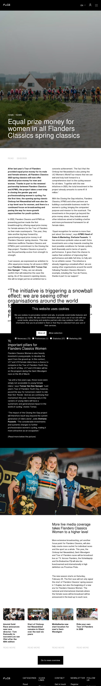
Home (11, 115)
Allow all (41, 333)
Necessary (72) (23, 339)
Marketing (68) (74, 339)
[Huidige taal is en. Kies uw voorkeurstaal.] (83, 5)
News (19, 115)
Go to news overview (50, 661)
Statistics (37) (57, 339)
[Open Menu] (96, 5)
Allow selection (55, 333)
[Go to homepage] (6, 5)
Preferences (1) (40, 339)
